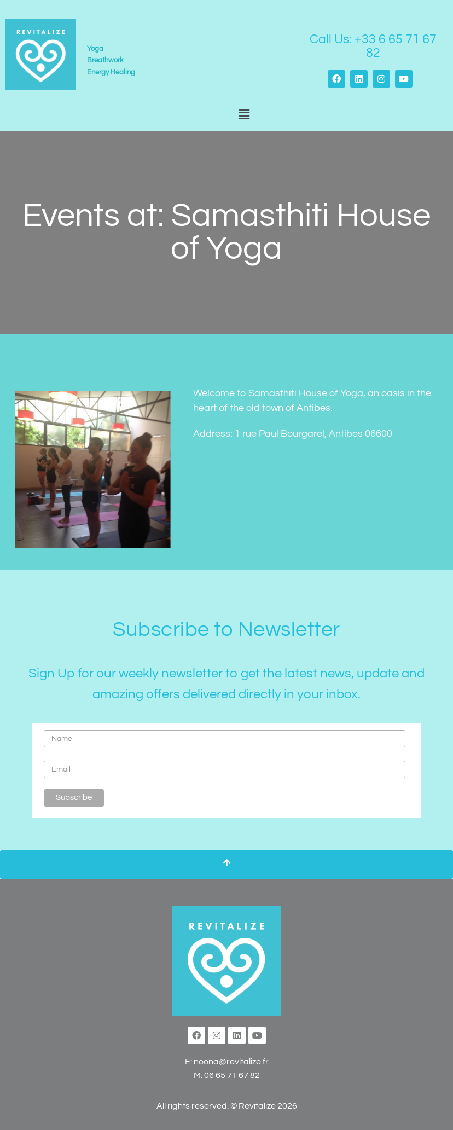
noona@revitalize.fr (231, 1061)
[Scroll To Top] (226, 864)
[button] (244, 115)
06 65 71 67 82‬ (232, 1075)
